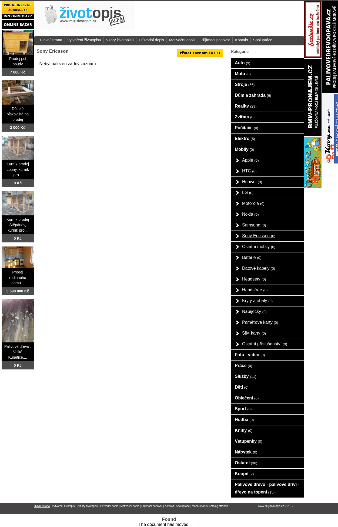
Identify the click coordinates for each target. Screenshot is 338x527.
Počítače (246, 127)
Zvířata (245, 117)
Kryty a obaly (257, 300)
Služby (245, 376)
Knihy (243, 430)
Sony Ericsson (258, 236)
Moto (243, 73)
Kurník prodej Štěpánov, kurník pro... (17, 224)
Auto (242, 63)
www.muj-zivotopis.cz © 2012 (275, 506)
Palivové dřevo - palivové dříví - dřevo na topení (267, 488)
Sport (243, 408)
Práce (243, 365)
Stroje (245, 84)
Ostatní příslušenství (264, 344)
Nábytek (246, 452)
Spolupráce (262, 40)
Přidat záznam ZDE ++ (200, 52)
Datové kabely (258, 268)
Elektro (245, 138)
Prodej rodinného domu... (17, 277)
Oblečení (247, 398)
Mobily (244, 149)
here (194, 524)
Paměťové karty (260, 322)
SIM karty (254, 333)
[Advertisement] (247, 16)
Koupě (244, 473)
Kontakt (241, 40)
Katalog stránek (218, 506)
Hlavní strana (51, 40)
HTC (249, 171)
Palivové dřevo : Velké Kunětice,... (17, 351)
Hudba (244, 419)
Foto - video (250, 354)
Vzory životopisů (120, 40)
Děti (242, 387)
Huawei (252, 181)
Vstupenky (248, 441)
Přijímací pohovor (215, 40)
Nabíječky (254, 311)
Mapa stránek (200, 506)
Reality (246, 106)
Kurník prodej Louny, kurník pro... (17, 169)
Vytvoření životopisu (84, 40)
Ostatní (246, 463)
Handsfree (255, 290)
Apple (250, 160)
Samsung (254, 225)
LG (247, 192)
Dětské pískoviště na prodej (18, 114)
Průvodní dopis (151, 40)
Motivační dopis (182, 40)
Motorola (253, 203)
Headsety (254, 279)
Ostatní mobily (258, 246)
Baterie (251, 257)
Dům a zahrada (253, 95)
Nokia (250, 214)
